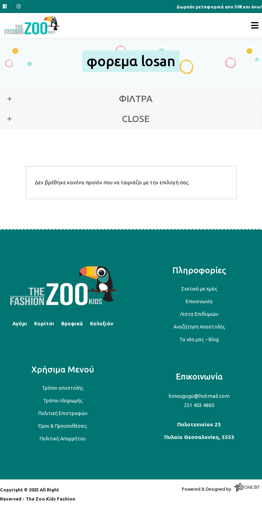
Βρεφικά (72, 323)
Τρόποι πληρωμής (63, 400)
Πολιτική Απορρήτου (63, 438)
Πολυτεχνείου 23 (199, 424)
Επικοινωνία (199, 301)
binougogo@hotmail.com (199, 396)
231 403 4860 (199, 405)
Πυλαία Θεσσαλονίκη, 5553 (199, 437)
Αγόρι (19, 323)
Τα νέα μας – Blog (199, 339)
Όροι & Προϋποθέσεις (62, 426)
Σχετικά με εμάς (199, 289)
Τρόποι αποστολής (63, 388)
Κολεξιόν (101, 323)
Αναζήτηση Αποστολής (199, 327)
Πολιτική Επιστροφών (63, 413)
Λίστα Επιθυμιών (199, 314)
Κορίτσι (44, 323)
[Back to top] (63, 304)
